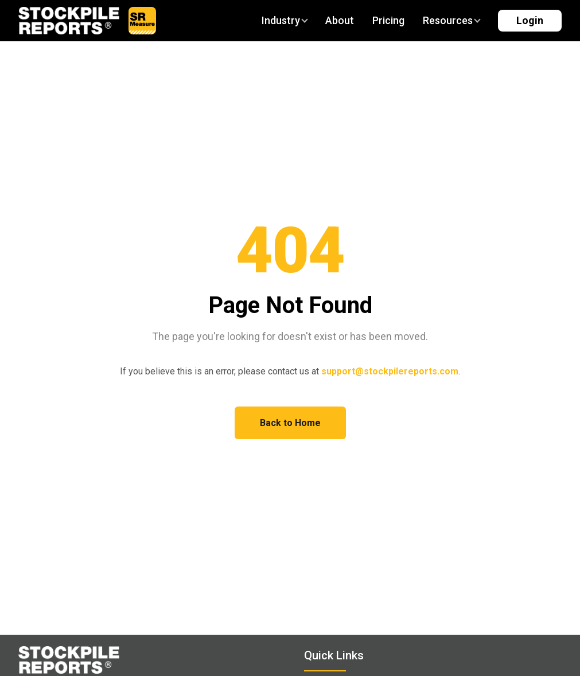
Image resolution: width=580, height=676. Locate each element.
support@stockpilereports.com (389, 371)
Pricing (388, 20)
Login (529, 20)
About (339, 20)
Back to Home (290, 422)
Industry (284, 20)
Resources (451, 20)
